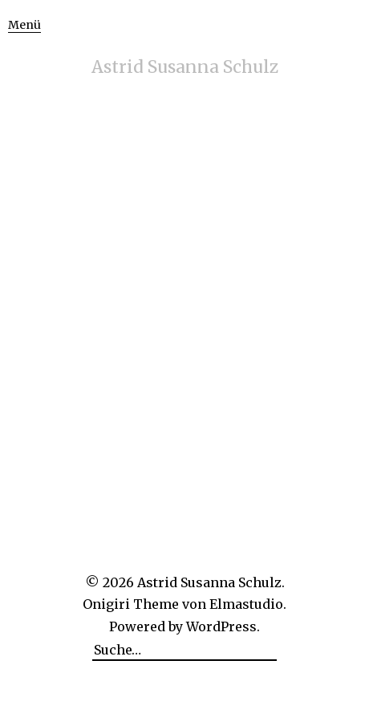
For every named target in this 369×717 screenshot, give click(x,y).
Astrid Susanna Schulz (184, 67)
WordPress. (223, 626)
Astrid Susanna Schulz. (211, 582)
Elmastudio (246, 604)
